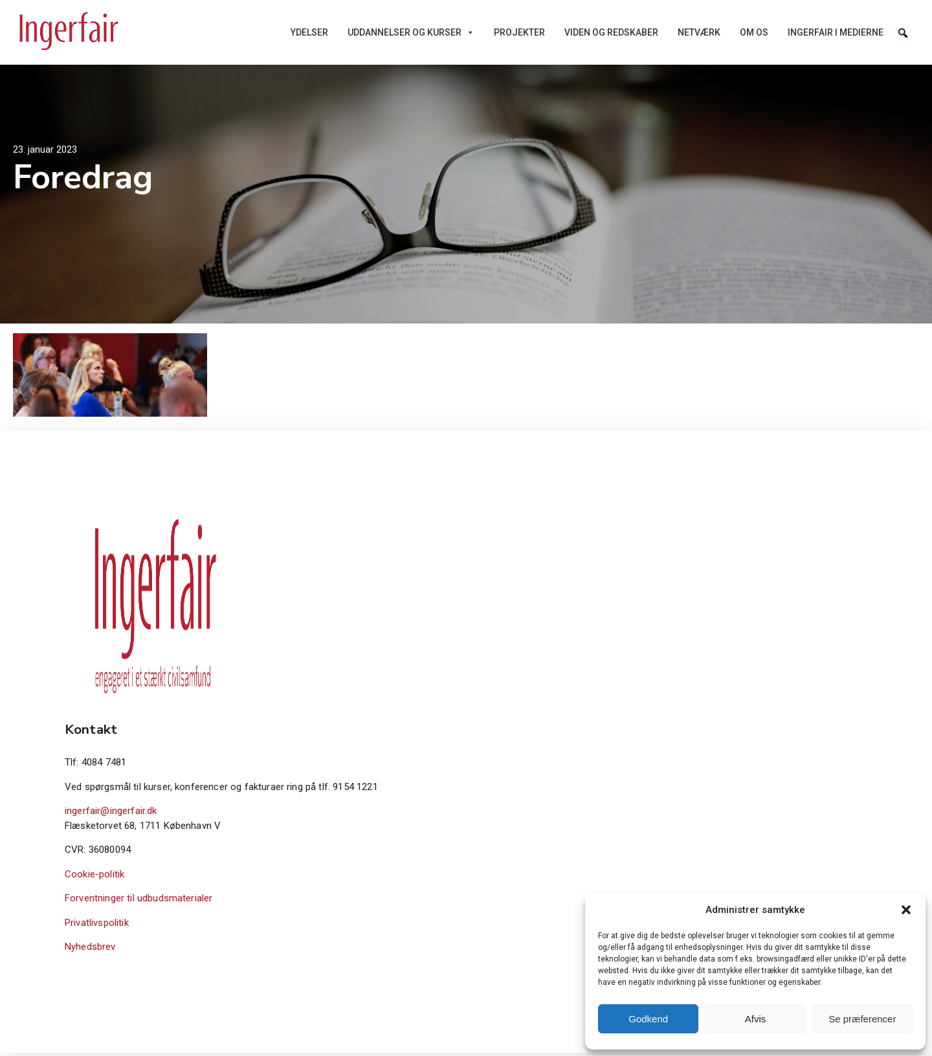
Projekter (519, 32)
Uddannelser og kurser (411, 32)
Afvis (755, 1018)
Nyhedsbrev (90, 950)
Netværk (699, 32)
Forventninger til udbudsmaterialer (138, 901)
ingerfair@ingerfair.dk (111, 814)
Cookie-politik (94, 877)
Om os (754, 32)
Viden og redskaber (611, 32)
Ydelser (309, 32)
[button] (906, 909)
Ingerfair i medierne (835, 32)
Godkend (648, 1018)
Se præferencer (862, 1018)
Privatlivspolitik (97, 925)
